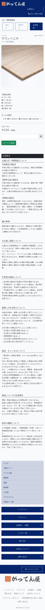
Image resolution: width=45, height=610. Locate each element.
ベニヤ (6, 463)
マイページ (22, 517)
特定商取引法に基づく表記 (32, 598)
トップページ (22, 509)
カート (7, 26)
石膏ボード (7, 468)
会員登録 (35, 26)
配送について (19, 593)
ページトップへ (32, 569)
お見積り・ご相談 (22, 525)
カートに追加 (9, 143)
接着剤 (6, 478)
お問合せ (30, 9)
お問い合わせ (22, 557)
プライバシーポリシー (11, 598)
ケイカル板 (7, 473)
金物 (5, 482)
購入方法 (22, 541)
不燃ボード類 (8, 502)
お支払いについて (22, 549)
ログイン (20, 26)
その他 (6, 492)
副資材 (6, 487)
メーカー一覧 (22, 533)
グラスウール (8, 497)
